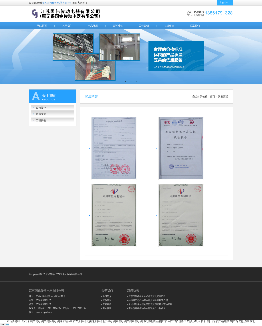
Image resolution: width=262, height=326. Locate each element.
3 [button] (136, 81)
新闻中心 (118, 25)
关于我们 (67, 25)
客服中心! (224, 2)
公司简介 (41, 107)
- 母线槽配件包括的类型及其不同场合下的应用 (149, 304)
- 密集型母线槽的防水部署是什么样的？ (146, 308)
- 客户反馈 (106, 308)
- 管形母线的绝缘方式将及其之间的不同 (146, 296)
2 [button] (131, 81)
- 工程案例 (106, 304)
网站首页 (42, 25)
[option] (131, 56)
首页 (212, 96)
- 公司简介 (106, 296)
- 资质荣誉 (106, 300)
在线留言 (169, 25)
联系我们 (195, 25)
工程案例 (144, 25)
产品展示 (93, 25)
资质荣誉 (41, 114)
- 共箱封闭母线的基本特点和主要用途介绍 (147, 300)
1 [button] (125, 81)
